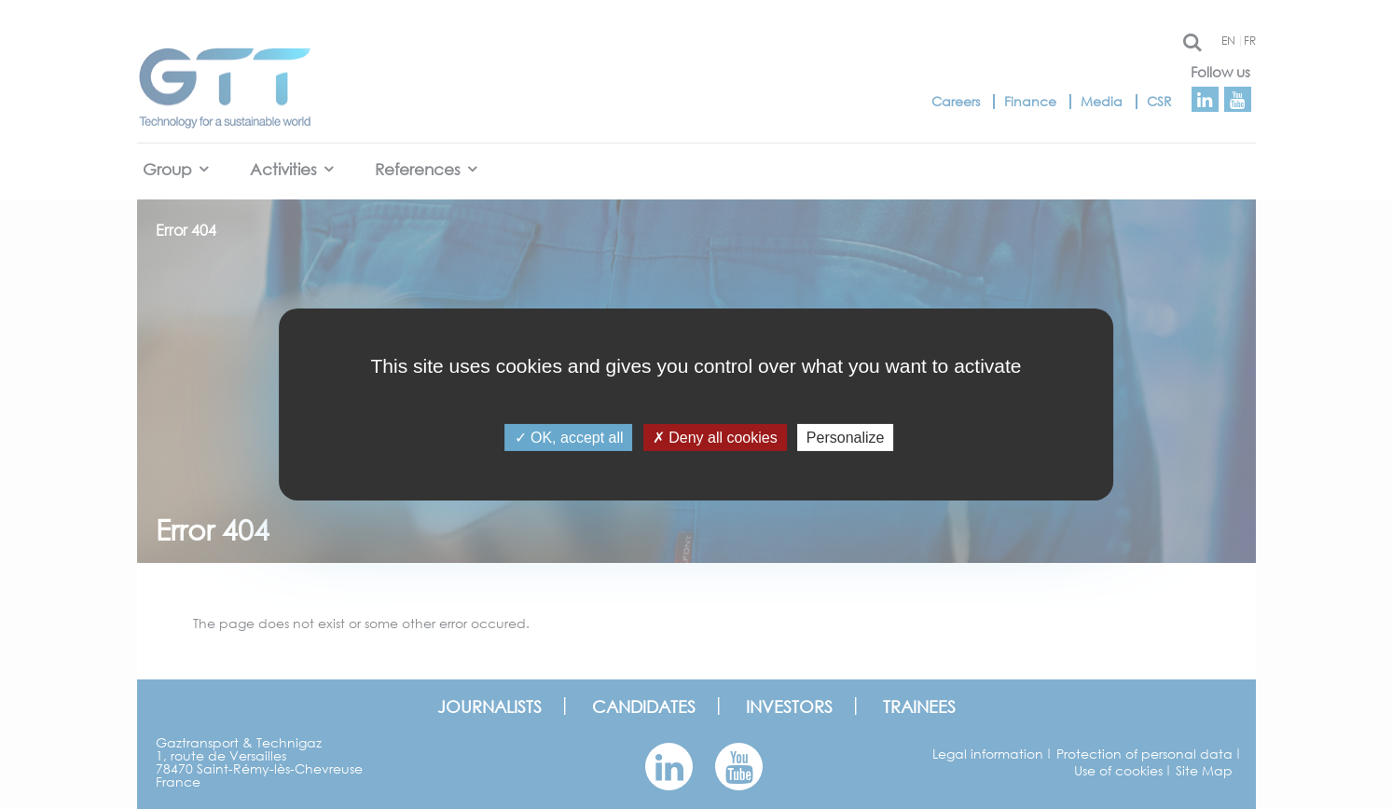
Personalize (845, 438)
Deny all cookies (715, 438)
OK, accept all (569, 438)
